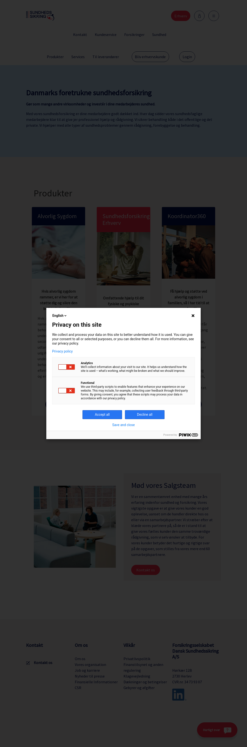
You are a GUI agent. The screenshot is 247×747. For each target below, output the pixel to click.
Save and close (123, 425)
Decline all (144, 414)
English (59, 316)
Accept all (102, 414)
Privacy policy (62, 351)
